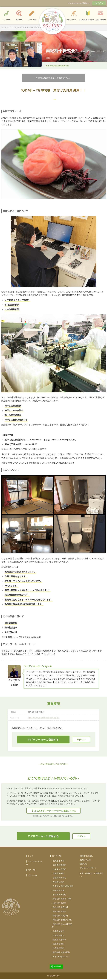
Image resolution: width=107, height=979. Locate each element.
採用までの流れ (86, 856)
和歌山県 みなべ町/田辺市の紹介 (29, 27)
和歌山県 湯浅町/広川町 (62, 920)
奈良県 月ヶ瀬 (58, 890)
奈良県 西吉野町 (59, 895)
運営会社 (83, 864)
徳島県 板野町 (58, 944)
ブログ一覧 (32, 875)
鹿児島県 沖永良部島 (61, 952)
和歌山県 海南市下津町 (62, 899)
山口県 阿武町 (58, 948)
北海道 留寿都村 (59, 865)
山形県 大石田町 (59, 869)
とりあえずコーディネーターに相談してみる (54, 811)
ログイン (99, 3)
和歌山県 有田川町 (60, 907)
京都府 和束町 (58, 873)
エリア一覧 (12, 27)
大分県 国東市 (58, 935)
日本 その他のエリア (61, 957)
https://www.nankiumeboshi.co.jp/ (57, 65)
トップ (3, 27)
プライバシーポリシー (89, 868)
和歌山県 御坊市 (59, 903)
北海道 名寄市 (58, 861)
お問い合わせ (85, 860)
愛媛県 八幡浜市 (59, 940)
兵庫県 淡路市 (58, 931)
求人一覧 (31, 870)
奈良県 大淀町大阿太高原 (63, 886)
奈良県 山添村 (58, 882)
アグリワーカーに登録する (78, 3)
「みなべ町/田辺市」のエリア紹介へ (53, 764)
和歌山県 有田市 (59, 911)
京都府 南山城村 (59, 878)
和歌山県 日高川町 (60, 916)
